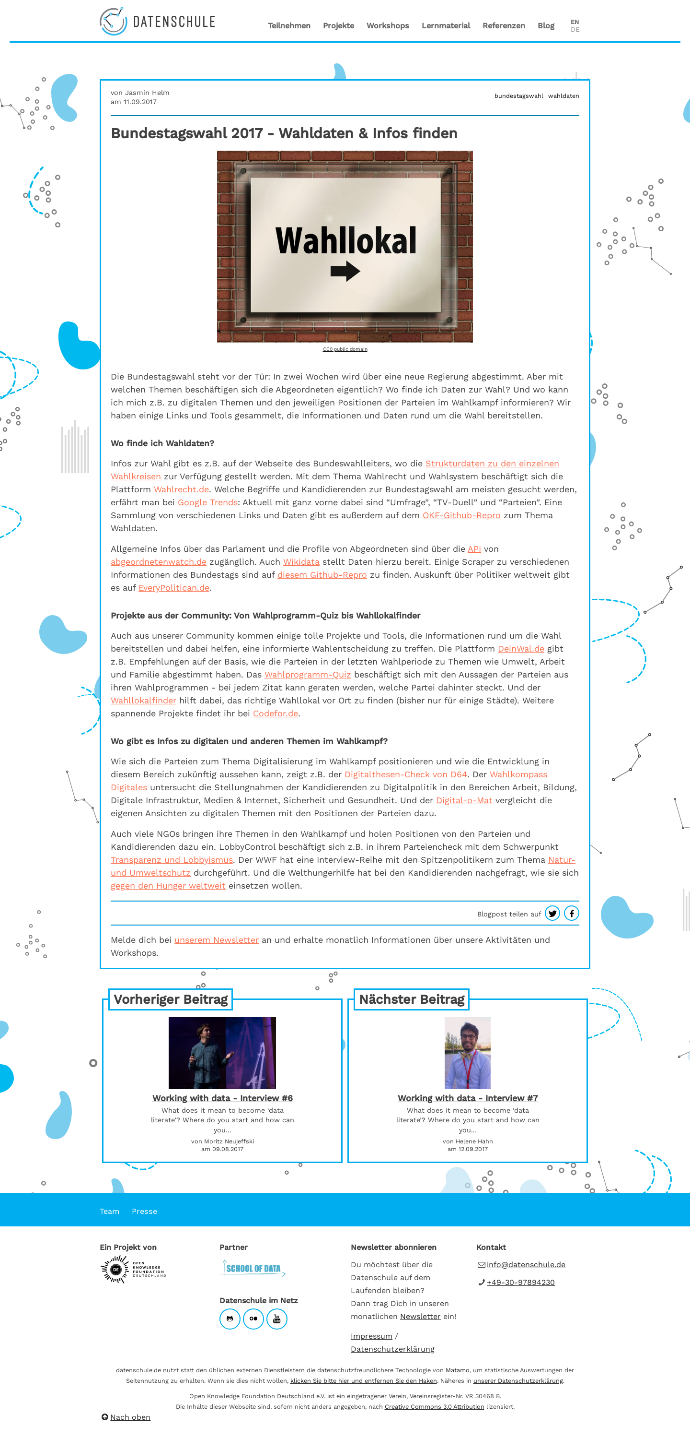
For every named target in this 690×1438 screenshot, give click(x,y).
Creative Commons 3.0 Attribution (434, 1406)
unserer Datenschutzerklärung (518, 1380)
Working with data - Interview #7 (468, 1098)
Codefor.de (275, 713)
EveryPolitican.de (173, 587)
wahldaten (563, 95)
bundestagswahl (518, 95)
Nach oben (125, 1417)
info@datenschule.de (526, 1264)
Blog (546, 25)
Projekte (338, 25)
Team (109, 1211)
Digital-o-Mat (464, 800)
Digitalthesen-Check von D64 (406, 774)
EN (575, 21)
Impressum (371, 1336)
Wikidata (301, 562)
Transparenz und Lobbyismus (172, 860)
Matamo (458, 1370)
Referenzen (504, 25)
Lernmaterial (446, 25)
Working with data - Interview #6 (222, 1098)
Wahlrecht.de (181, 489)
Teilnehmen (289, 25)
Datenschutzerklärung (393, 1349)
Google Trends (208, 502)
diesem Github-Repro (322, 575)
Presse (144, 1211)
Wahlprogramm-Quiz (307, 674)
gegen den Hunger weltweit (168, 885)
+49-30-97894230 (521, 1282)
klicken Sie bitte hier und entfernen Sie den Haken (363, 1380)
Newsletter (420, 1316)
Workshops (388, 25)
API (474, 549)
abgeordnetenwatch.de (159, 562)
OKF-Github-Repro (462, 515)
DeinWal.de (521, 648)
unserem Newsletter (216, 940)
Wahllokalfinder (143, 700)
